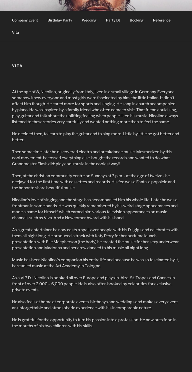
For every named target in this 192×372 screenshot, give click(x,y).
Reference (161, 20)
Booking (137, 20)
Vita (18, 32)
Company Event (25, 20)
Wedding (89, 20)
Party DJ (113, 20)
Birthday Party (60, 20)
